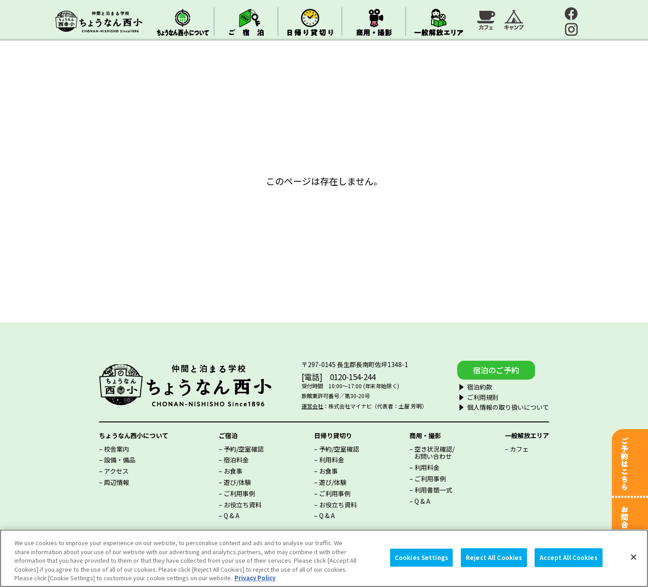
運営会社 (305, 405)
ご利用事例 (239, 492)
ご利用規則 (469, 395)
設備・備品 (119, 458)
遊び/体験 (237, 481)
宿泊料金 (236, 458)
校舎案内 (116, 447)
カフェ (519, 447)
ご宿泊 (228, 434)
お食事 (233, 470)
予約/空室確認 (244, 447)
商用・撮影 (425, 434)
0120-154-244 (346, 376)
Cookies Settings (421, 557)
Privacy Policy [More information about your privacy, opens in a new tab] (254, 578)
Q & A (231, 514)
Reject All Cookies (494, 557)
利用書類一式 (433, 488)
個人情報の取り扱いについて (494, 406)
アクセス (116, 470)
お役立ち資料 (242, 503)
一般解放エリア (527, 434)
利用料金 (331, 458)
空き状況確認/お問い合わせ (434, 451)
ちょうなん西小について (133, 434)
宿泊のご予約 (496, 368)
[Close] (634, 557)
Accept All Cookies (568, 557)
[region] (324, 558)
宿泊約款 (465, 385)
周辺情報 (116, 481)
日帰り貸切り (333, 434)
